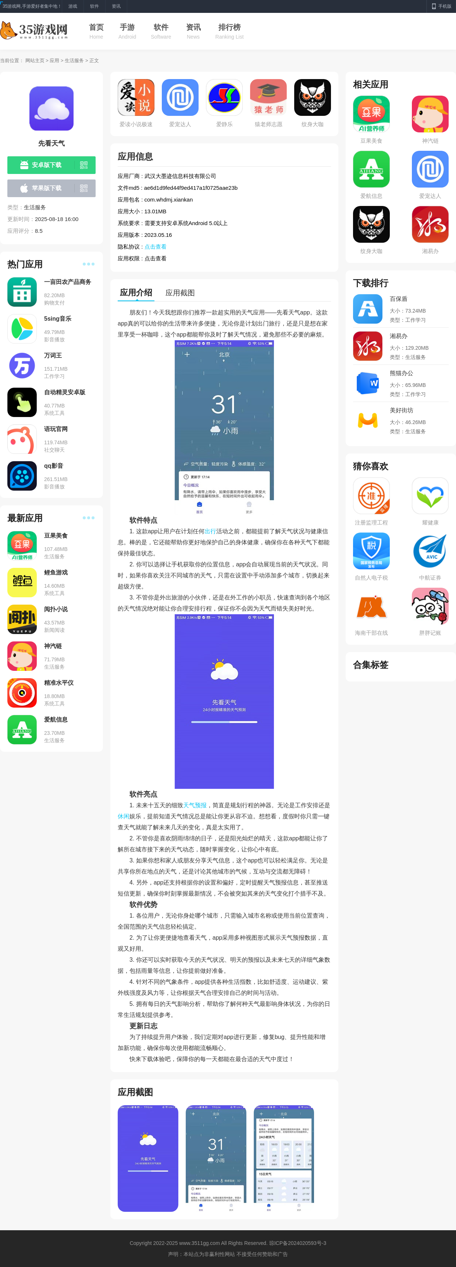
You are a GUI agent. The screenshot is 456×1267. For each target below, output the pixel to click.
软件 (161, 27)
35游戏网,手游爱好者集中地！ (32, 6)
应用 (54, 60)
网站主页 (34, 60)
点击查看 (156, 246)
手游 (127, 27)
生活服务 (74, 60)
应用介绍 (136, 292)
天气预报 (195, 805)
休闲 (123, 816)
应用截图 (180, 293)
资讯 (193, 27)
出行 (210, 531)
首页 (96, 27)
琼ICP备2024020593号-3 (298, 1243)
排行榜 (229, 27)
